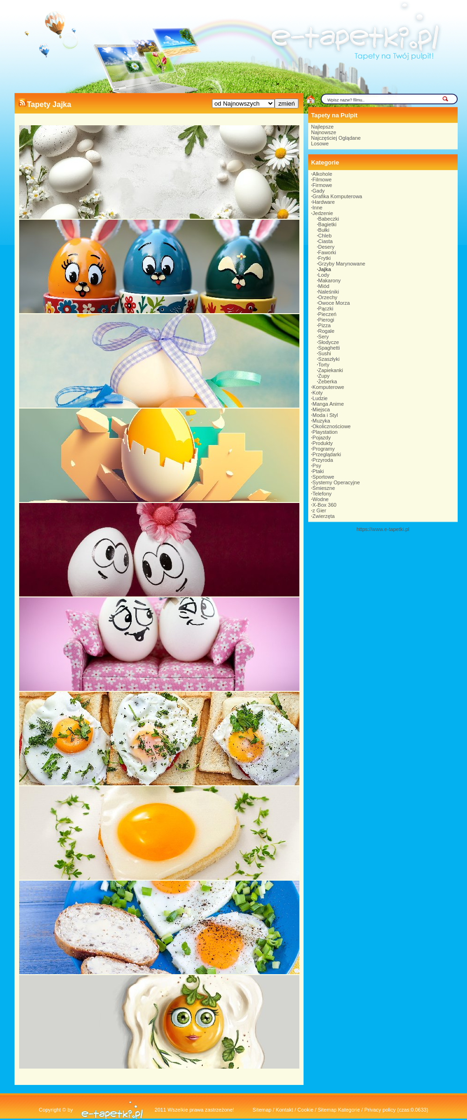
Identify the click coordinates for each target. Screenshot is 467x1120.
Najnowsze (323, 132)
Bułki (323, 230)
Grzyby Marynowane (341, 263)
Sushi (324, 353)
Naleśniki (328, 291)
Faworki (327, 252)
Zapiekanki (330, 370)
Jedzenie (322, 213)
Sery (323, 336)
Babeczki (328, 219)
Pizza (324, 325)
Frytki (324, 258)
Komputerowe (328, 387)
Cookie (305, 1110)
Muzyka (321, 421)
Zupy (323, 376)
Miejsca (321, 409)
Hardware (323, 202)
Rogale (326, 331)
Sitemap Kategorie (339, 1110)
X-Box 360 (324, 505)
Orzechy (327, 297)
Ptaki (318, 471)
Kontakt (284, 1110)
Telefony (322, 493)
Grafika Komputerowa (337, 196)
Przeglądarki (326, 454)
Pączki (325, 308)
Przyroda (322, 460)
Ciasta (325, 241)
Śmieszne (323, 488)
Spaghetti (329, 348)
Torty (323, 364)
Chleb (325, 235)
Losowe (320, 143)
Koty (317, 392)
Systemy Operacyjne (336, 482)
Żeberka (327, 381)
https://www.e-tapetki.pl (382, 529)
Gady (318, 191)
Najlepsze (322, 126)
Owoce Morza (334, 303)
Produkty (322, 443)
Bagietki (327, 224)
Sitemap (262, 1110)
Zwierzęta (323, 516)
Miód (323, 286)
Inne (317, 207)
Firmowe (322, 185)
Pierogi (326, 320)
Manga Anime (328, 404)
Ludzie (319, 398)
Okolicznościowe (331, 426)
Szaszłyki (329, 359)
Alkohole (322, 174)
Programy (323, 449)
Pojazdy (321, 437)
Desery (326, 247)
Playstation (325, 432)
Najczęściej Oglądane (336, 138)
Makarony (329, 280)
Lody (323, 275)
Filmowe (322, 179)
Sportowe (323, 477)
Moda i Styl (325, 415)
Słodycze (328, 342)
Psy (316, 465)
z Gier (319, 510)
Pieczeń (327, 314)
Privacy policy (380, 1110)
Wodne (320, 499)
